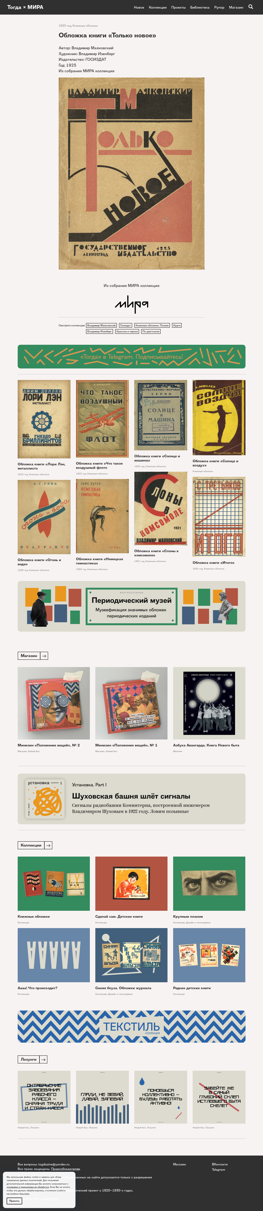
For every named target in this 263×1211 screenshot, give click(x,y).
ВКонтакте (220, 1164)
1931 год (139, 562)
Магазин (236, 7)
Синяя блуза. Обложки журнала (123, 989)
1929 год (23, 570)
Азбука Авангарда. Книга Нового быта (206, 746)
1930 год (81, 570)
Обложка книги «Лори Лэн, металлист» (41, 467)
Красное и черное (127, 332)
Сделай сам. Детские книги (119, 918)
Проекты (178, 7)
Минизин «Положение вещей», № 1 (126, 746)
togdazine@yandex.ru (54, 1164)
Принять (14, 1201)
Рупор (219, 7)
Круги (178, 325)
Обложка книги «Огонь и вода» (39, 562)
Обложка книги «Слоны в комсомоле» (156, 554)
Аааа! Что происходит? (37, 989)
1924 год (198, 569)
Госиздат (126, 325)
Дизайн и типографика (198, 924)
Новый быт (34, 752)
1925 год (65, 26)
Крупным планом (188, 918)
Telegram (218, 1169)
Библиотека (200, 7)
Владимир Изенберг (99, 332)
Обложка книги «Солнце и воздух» (215, 464)
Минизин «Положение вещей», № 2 (49, 746)
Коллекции (158, 7)
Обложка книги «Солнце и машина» (157, 458)
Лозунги (34, 1129)
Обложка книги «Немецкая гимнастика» (99, 562)
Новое (139, 7)
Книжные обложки (85, 26)
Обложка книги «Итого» (214, 563)
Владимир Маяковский (101, 325)
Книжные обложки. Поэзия (153, 325)
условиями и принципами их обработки (28, 1187)
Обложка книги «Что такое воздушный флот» (99, 466)
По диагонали (151, 332)
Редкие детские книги (192, 989)
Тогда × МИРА (26, 7)
